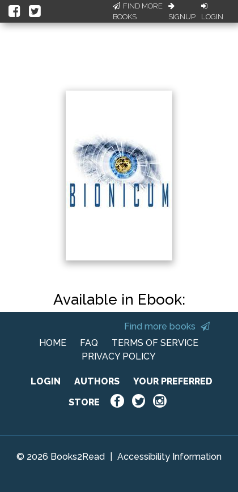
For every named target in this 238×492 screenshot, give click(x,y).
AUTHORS (97, 381)
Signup (182, 12)
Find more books (167, 326)
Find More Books (138, 12)
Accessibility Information (169, 456)
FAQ (89, 342)
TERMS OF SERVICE (155, 342)
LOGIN (46, 381)
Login (212, 12)
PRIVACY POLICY (119, 356)
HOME (52, 342)
